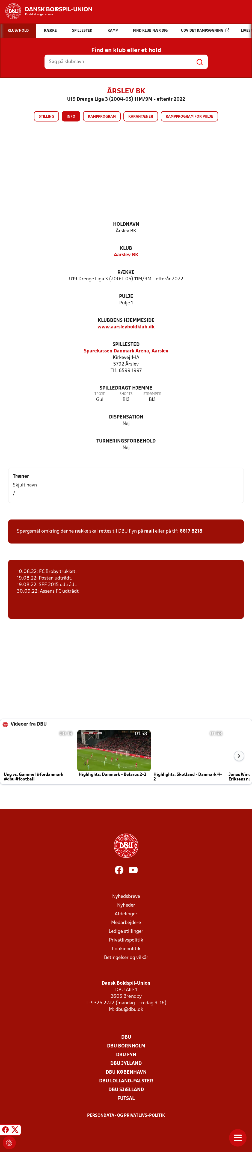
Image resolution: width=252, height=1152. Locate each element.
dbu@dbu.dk (129, 1009)
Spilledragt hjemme (126, 388)
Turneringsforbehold (126, 441)
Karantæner (140, 116)
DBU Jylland (126, 1063)
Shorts (126, 394)
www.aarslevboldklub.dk (126, 327)
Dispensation (126, 417)
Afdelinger (126, 914)
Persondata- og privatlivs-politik (126, 1116)
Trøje (99, 394)
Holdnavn (126, 224)
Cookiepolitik (126, 949)
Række (126, 272)
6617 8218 (191, 531)
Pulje (126, 296)
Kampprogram (102, 116)
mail (149, 531)
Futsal (126, 1098)
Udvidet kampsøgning (205, 30)
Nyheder (126, 905)
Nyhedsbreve (126, 896)
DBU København (126, 1072)
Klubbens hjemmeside (126, 320)
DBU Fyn (126, 1055)
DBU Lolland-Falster (126, 1081)
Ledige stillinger (126, 931)
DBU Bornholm (126, 1046)
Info (71, 116)
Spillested (126, 344)
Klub (126, 248)
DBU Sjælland (126, 1090)
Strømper (152, 394)
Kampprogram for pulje (189, 116)
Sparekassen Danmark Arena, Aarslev (126, 351)
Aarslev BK (126, 255)
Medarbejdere (126, 923)
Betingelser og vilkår (126, 957)
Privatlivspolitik (126, 940)
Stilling (46, 116)
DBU (126, 1037)
